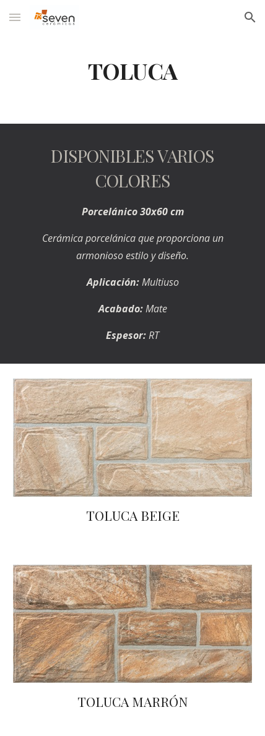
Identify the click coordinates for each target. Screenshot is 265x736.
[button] (15, 17)
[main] (133, 71)
